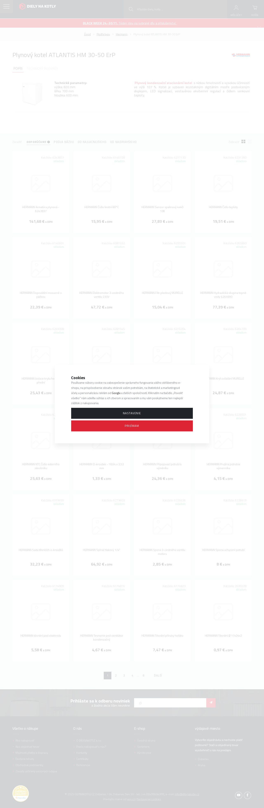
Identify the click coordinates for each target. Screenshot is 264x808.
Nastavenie (132, 413)
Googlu (116, 393)
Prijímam (132, 426)
